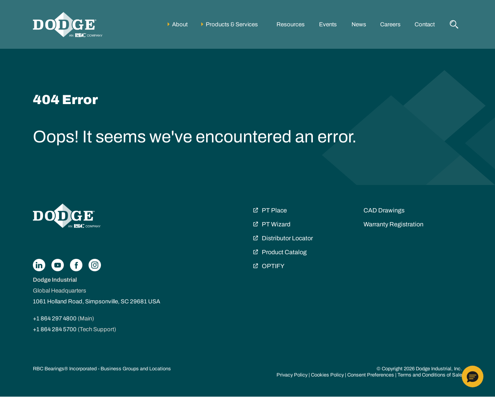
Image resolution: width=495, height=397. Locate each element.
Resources (291, 24)
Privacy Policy (292, 375)
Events (328, 24)
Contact (425, 24)
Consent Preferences (370, 375)
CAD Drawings (384, 210)
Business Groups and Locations (136, 368)
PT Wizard (276, 224)
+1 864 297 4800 (55, 318)
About (180, 24)
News (359, 24)
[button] (472, 376)
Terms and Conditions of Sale (430, 375)
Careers (390, 24)
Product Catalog (284, 252)
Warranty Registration (393, 224)
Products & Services (232, 24)
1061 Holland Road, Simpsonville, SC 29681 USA (96, 301)
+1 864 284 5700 (55, 329)
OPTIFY (273, 266)
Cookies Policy (327, 375)
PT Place (274, 210)
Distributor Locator (287, 238)
